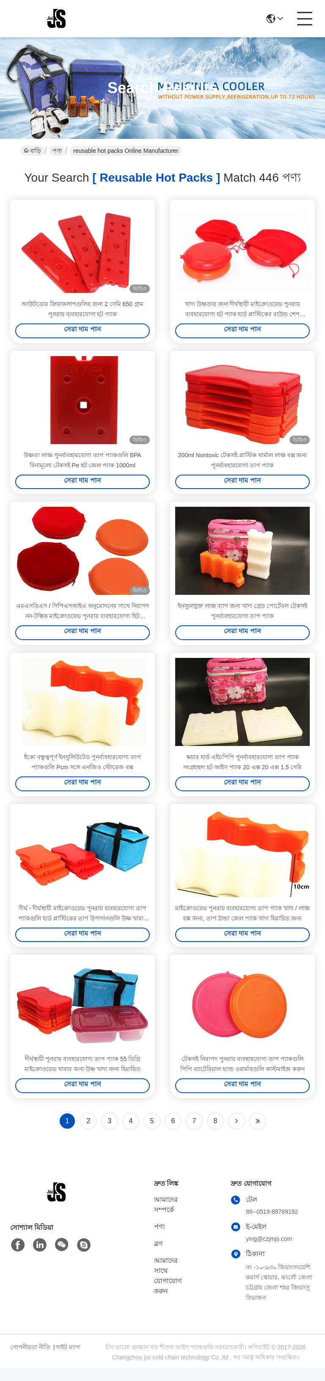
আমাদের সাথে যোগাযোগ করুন (168, 1289)
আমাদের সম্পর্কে (166, 1218)
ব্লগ (158, 1257)
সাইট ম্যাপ (67, 1360)
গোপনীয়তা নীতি (30, 1360)
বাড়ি (32, 150)
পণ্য (57, 150)
